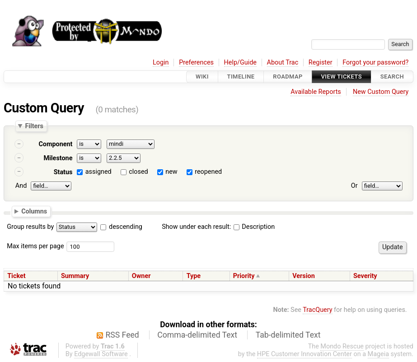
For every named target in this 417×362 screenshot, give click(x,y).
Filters (34, 126)
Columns (34, 211)
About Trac (283, 62)
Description (254, 227)
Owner (141, 276)
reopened (208, 172)
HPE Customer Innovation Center (304, 354)
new (171, 172)
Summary (75, 276)
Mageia (378, 354)
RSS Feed (122, 334)
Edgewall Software (101, 354)
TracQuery (317, 310)
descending (125, 227)
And (21, 186)
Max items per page (35, 246)
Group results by (30, 227)
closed (138, 172)
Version (303, 276)
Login (161, 62)
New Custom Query (380, 92)
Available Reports (315, 92)
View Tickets (341, 76)
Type (194, 276)
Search (392, 76)
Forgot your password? (375, 62)
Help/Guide (240, 62)
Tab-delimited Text (288, 334)
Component (55, 144)
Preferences (196, 62)
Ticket (16, 276)
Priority (244, 276)
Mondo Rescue (342, 346)
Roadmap (288, 76)
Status (63, 172)
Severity (365, 276)
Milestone (57, 158)
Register (321, 62)
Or (354, 186)
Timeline (241, 76)
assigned (98, 172)
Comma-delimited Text (197, 334)
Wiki (202, 76)
